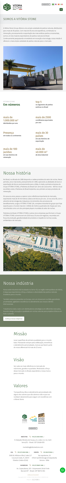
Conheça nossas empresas (14, 319)
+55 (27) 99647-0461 (36, 465)
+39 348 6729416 (46, 452)
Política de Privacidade (33, 474)
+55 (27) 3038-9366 (36, 437)
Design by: (33, 479)
